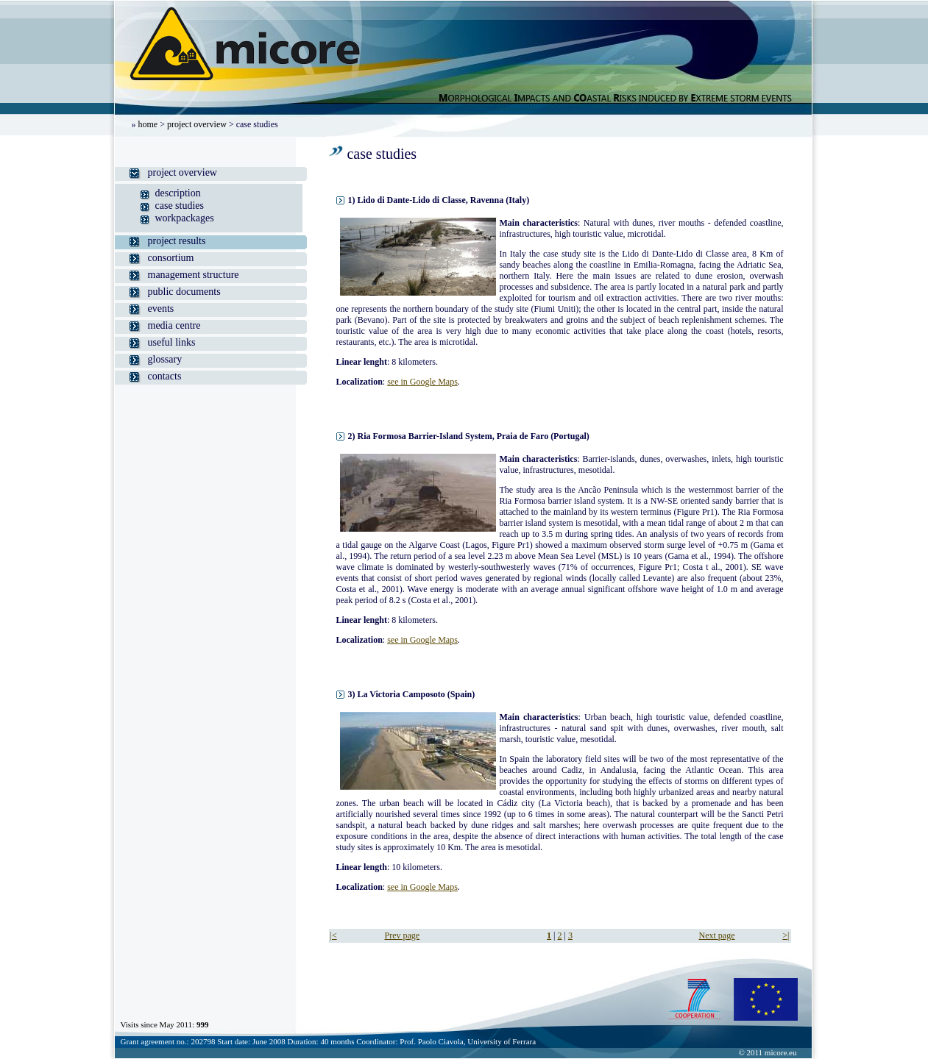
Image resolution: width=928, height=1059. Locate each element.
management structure (193, 274)
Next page (717, 935)
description (178, 193)
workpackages (184, 218)
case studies (179, 205)
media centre (174, 325)
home (148, 124)
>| (785, 935)
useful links (172, 342)
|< (333, 935)
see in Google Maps (422, 382)
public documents (184, 291)
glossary (165, 359)
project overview (197, 124)
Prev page (402, 935)
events (161, 308)
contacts (165, 376)
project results (177, 240)
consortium (171, 257)
